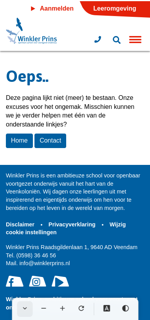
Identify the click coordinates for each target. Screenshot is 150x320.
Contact (50, 140)
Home (19, 140)
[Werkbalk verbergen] (25, 309)
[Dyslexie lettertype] (106, 309)
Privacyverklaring (73, 224)
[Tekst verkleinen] (43, 309)
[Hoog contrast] (125, 309)
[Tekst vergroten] (62, 309)
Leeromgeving (114, 8)
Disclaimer (21, 224)
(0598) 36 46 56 (31, 255)
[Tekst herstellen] (81, 309)
